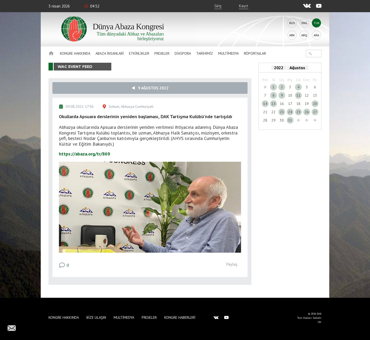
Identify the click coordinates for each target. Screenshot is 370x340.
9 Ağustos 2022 (150, 88)
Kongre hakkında (75, 53)
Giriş (218, 5)
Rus (292, 23)
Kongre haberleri (179, 317)
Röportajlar (255, 53)
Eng (304, 23)
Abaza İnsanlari (109, 53)
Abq (304, 35)
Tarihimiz (204, 53)
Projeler (161, 53)
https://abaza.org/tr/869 (84, 154)
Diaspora (183, 53)
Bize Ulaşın (96, 317)
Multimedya (228, 53)
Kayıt (243, 5)
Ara (316, 35)
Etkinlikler (139, 53)
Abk (292, 35)
